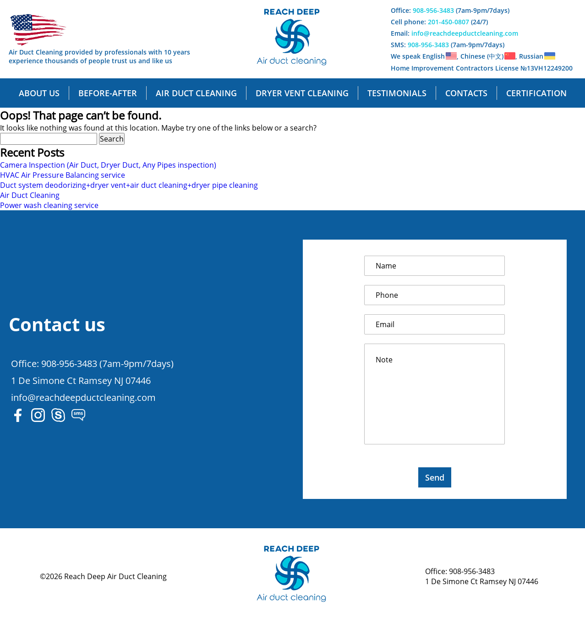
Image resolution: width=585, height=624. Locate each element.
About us (39, 93)
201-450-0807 (448, 21)
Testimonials (396, 93)
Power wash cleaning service (49, 205)
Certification (536, 93)
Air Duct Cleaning (30, 195)
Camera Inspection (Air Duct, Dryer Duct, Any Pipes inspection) (108, 165)
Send (434, 477)
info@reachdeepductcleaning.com (464, 33)
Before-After (107, 93)
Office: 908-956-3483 (460, 571)
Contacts (466, 93)
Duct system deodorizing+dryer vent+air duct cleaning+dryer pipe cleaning (129, 185)
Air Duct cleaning (196, 93)
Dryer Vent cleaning (302, 93)
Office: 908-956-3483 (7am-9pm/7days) (92, 363)
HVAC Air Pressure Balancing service (62, 175)
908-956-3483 (433, 10)
